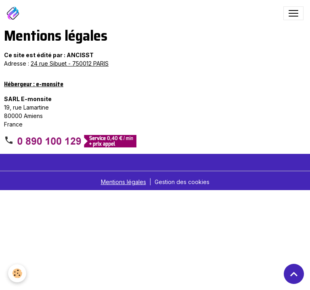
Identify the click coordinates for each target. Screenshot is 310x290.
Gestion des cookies (182, 181)
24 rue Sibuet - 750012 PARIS (70, 63)
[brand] (14, 13)
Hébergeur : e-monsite (33, 84)
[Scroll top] (294, 274)
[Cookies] (17, 273)
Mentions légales (123, 181)
